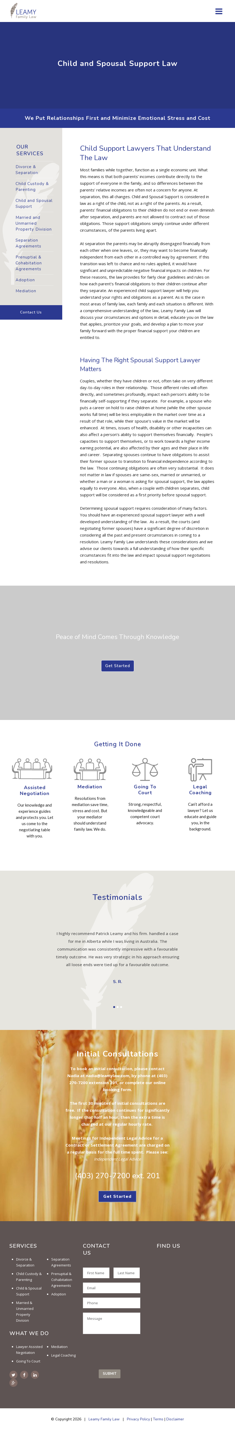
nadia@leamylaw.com (107, 1075)
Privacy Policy (138, 1419)
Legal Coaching (63, 1355)
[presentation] (123, 1350)
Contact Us (31, 312)
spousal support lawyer (162, 515)
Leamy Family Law (104, 1419)
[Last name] (126, 1273)
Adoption (25, 280)
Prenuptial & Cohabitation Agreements (29, 263)
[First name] (96, 1273)
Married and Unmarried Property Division (34, 223)
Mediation (26, 291)
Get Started (117, 665)
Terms (158, 1419)
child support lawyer (156, 290)
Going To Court (145, 790)
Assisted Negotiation (34, 790)
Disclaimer (175, 1419)
